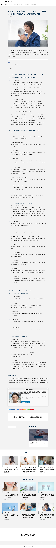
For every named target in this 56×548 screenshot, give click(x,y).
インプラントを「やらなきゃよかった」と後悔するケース (19, 64)
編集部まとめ (11, 68)
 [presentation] (53, 452)
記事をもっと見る (25, 402)
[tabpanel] (38, 438)
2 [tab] (38, 439)
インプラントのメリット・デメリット (16, 66)
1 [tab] (37, 439)
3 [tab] (39, 439)
